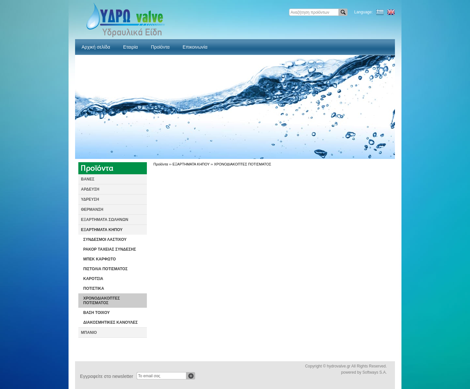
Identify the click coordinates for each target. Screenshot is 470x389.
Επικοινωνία (195, 47)
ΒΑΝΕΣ (87, 179)
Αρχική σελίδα (96, 47)
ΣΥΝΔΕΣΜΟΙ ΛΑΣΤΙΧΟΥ (105, 239)
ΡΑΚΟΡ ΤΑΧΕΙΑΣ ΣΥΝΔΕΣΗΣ (109, 249)
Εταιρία (130, 47)
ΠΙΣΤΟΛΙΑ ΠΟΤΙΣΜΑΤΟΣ (105, 269)
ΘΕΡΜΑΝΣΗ (92, 209)
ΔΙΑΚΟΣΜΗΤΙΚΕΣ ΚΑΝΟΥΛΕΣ (110, 322)
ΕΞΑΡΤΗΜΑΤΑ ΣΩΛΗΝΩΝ (104, 219)
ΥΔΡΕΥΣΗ (90, 199)
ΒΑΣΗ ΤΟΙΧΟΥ (96, 312)
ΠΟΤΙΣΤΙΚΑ (93, 288)
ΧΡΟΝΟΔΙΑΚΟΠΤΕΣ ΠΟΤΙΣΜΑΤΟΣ (101, 300)
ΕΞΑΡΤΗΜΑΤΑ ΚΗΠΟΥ (102, 229)
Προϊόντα (160, 47)
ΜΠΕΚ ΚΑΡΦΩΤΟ (99, 259)
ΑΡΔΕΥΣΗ (90, 189)
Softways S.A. (374, 372)
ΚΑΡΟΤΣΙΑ (93, 278)
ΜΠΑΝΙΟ (89, 332)
